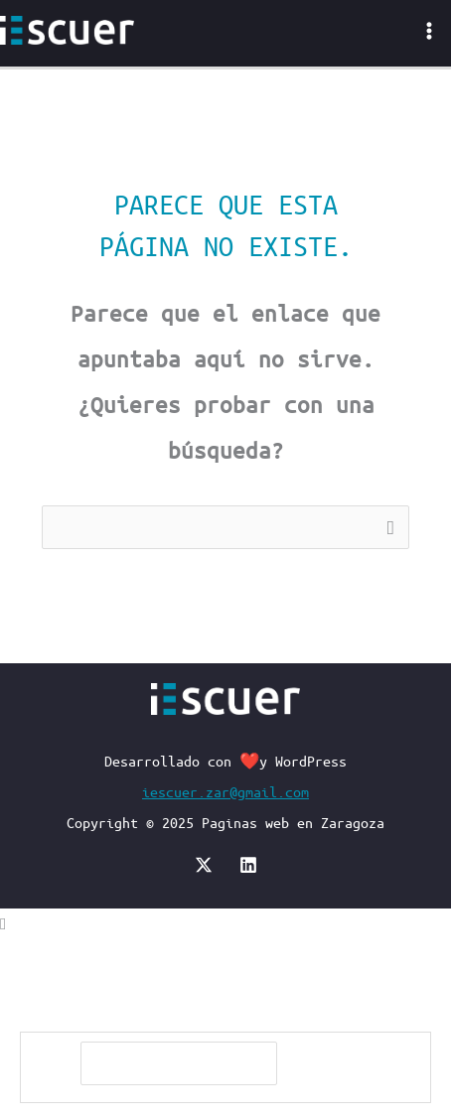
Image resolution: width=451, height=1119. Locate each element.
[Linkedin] (248, 865)
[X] (204, 865)
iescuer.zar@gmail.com (225, 791)
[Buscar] (328, 1064)
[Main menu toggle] (428, 30)
